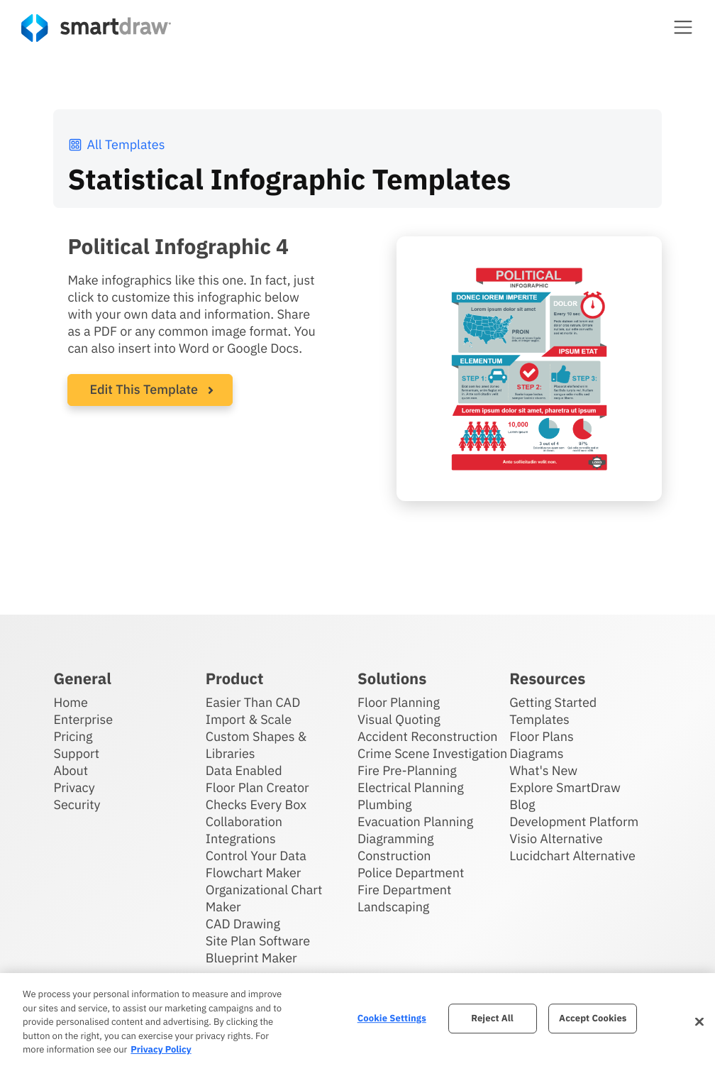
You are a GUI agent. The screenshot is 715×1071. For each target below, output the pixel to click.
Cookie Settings (392, 1018)
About (70, 770)
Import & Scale (249, 719)
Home (70, 702)
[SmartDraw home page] (96, 28)
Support (76, 753)
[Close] (699, 1022)
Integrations (241, 838)
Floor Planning (399, 702)
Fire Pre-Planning (407, 770)
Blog (522, 804)
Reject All (492, 1018)
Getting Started (553, 702)
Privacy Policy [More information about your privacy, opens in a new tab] (161, 1049)
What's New (543, 770)
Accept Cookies (592, 1018)
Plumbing (384, 804)
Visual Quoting (399, 719)
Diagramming (396, 838)
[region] (357, 1022)
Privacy (73, 787)
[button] (683, 27)
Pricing (72, 736)
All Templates (116, 144)
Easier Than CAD (253, 702)
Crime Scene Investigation (432, 753)
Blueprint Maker (251, 958)
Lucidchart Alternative (572, 855)
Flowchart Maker (253, 872)
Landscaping (393, 907)
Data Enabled (244, 770)
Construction (394, 855)
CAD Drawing (243, 924)
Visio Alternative (555, 838)
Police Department (411, 872)
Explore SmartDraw (564, 787)
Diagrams (536, 753)
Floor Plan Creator (257, 787)
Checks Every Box (256, 804)
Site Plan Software (258, 941)
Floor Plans (541, 736)
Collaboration (244, 821)
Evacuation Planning (415, 821)
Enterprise (83, 719)
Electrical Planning (411, 787)
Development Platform (573, 821)
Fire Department (404, 889)
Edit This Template (143, 389)
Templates (539, 719)
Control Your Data (256, 855)
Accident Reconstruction (428, 736)
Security (76, 804)
